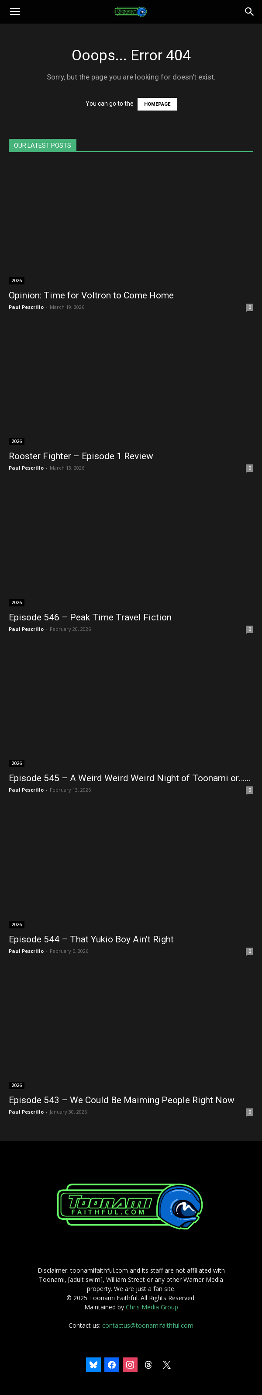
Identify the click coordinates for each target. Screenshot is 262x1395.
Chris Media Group (152, 1307)
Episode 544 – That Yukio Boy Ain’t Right (91, 939)
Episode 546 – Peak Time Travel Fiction (90, 617)
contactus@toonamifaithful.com (147, 1325)
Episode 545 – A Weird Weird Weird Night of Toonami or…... (130, 778)
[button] (15, 12)
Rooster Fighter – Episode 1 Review (81, 456)
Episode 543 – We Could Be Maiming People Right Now (121, 1100)
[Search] (250, 12)
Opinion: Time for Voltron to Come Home (91, 295)
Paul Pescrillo (26, 307)
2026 (16, 280)
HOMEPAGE (157, 104)
